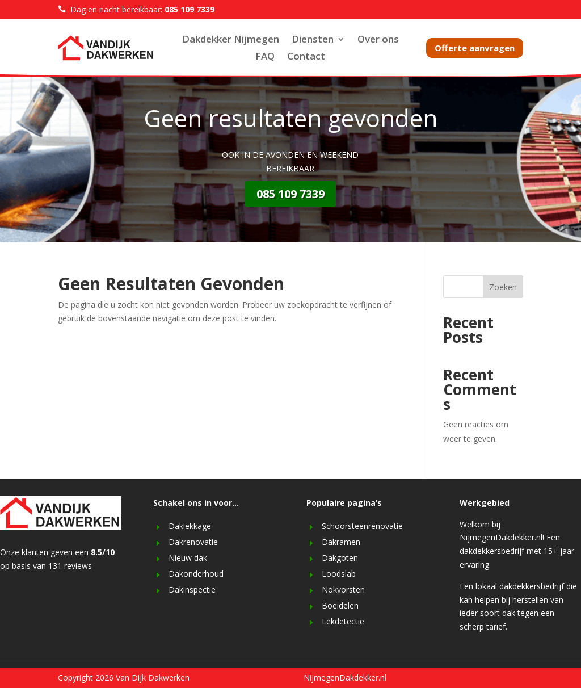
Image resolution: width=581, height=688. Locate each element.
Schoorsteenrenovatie (362, 526)
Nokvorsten (343, 589)
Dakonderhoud (196, 573)
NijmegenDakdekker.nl (345, 677)
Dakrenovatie (193, 541)
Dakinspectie (192, 589)
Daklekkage (190, 526)
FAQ (265, 57)
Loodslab (339, 573)
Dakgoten (340, 557)
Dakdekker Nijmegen (230, 40)
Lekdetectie (343, 621)
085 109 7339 (290, 194)
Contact (306, 57)
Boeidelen (340, 605)
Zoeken (503, 287)
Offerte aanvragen (475, 47)
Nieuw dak (188, 557)
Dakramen (341, 541)
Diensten (313, 40)
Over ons (378, 40)
